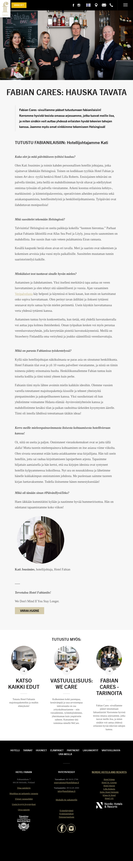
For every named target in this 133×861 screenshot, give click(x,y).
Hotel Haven (109, 785)
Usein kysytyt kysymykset (24, 804)
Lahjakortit (90, 750)
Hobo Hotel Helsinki (109, 792)
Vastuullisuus (111, 750)
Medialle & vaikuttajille (66, 799)
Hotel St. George (109, 782)
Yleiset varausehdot (24, 798)
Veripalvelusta (24, 294)
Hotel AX (109, 798)
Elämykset (57, 750)
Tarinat (28, 750)
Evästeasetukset (66, 813)
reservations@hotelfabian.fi (66, 782)
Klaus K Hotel (109, 795)
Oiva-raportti (24, 809)
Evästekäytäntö (66, 810)
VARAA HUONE (29, 610)
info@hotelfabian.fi (67, 791)
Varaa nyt (19, 5)
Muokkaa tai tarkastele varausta (24, 793)
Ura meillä (65, 754)
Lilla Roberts (109, 789)
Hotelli (15, 750)
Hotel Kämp (109, 779)
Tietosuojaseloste (66, 817)
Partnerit (73, 750)
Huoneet (41, 750)
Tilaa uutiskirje (24, 788)
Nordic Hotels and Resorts (109, 771)
